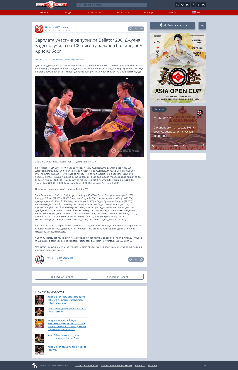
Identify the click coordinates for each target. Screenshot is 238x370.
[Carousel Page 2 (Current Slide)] (176, 145)
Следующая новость (117, 276)
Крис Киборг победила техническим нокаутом (67, 348)
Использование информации (116, 365)
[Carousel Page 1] (174, 145)
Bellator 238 (45, 59)
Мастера (149, 12)
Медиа (69, 12)
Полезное (123, 12)
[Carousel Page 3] (178, 145)
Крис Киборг (56, 59)
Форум (173, 12)
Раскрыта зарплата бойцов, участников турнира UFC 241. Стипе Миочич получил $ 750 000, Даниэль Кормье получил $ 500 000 (67, 325)
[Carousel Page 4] (180, 145)
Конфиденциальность (86, 365)
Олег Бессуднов (65, 257)
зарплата (80, 59)
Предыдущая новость (61, 276)
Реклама (152, 365)
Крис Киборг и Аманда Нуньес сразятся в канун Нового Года (63, 337)
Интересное (95, 12)
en (196, 12)
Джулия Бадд (69, 59)
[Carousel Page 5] (183, 145)
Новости (44, 12)
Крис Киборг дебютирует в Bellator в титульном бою (67, 310)
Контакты (140, 365)
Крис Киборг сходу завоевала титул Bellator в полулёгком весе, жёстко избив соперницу (66, 299)
